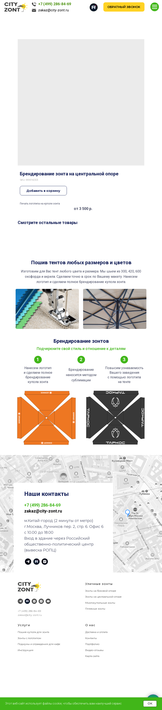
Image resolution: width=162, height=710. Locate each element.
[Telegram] (20, 601)
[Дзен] (34, 601)
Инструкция (25, 650)
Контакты (91, 638)
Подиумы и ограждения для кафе (39, 644)
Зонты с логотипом (29, 638)
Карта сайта (92, 656)
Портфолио (92, 644)
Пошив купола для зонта (33, 632)
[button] (124, 7)
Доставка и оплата (96, 632)
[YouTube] (48, 601)
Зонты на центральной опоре (103, 596)
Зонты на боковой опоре (100, 590)
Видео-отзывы (94, 650)
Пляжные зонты (95, 608)
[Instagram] (41, 601)
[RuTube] (27, 601)
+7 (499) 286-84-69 (54, 4)
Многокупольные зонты (100, 602)
